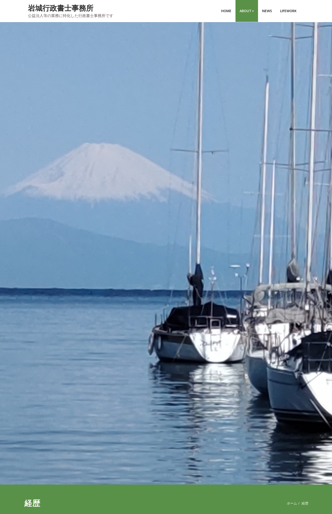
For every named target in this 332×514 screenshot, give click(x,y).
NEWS (267, 11)
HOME (226, 11)
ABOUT (247, 11)
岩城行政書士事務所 (60, 8)
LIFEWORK (288, 11)
